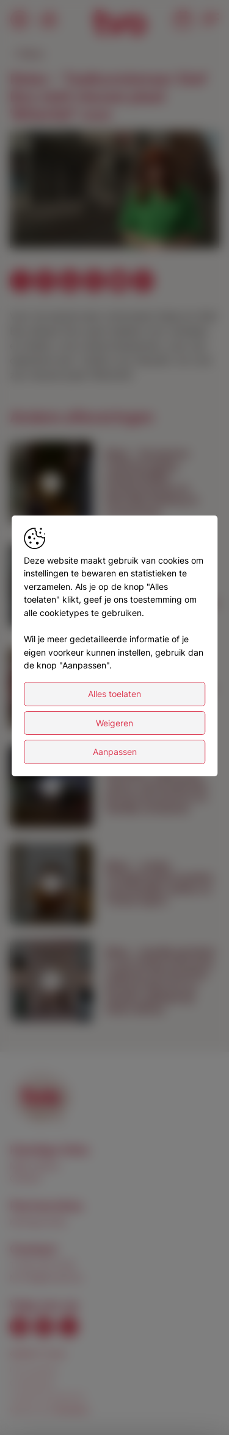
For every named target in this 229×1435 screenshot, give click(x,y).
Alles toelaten (114, 694)
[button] (116, 191)
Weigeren (114, 723)
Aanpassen (115, 751)
